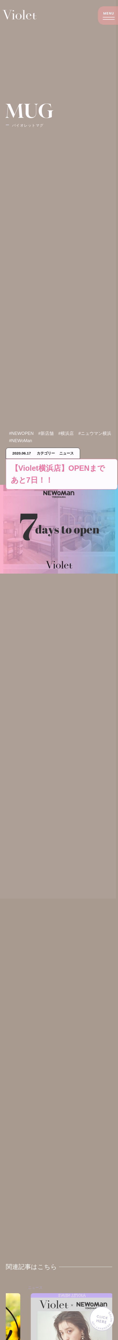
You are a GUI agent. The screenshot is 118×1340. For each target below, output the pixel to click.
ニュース (68, 1292)
